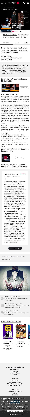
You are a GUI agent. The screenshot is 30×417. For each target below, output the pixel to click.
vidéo (23, 15)
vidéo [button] (19, 157)
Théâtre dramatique (6, 52)
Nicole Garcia (8, 59)
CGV (8, 384)
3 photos (24, 12)
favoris (24, 22)
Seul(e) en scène (23, 50)
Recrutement (15, 371)
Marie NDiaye (7, 56)
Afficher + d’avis (15, 248)
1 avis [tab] (17, 43)
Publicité (15, 393)
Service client (15, 380)
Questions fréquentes (15, 382)
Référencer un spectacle (15, 391)
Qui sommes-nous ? (15, 369)
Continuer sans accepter (15, 414)
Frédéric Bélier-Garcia (16, 58)
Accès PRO (15, 395)
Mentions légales (15, 373)
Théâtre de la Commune (10, 35)
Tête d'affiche (14, 50)
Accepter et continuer (15, 411)
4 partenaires (11, 404)
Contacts (15, 374)
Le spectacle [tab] (6, 43)
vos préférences (10, 406)
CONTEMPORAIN (5, 50)
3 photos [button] (24, 87)
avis (23, 18)
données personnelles (17, 384)
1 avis (20, 31)
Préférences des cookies (15, 385)
